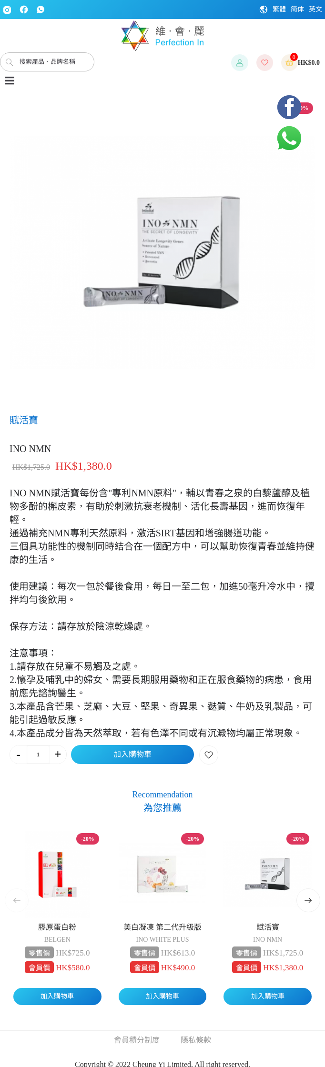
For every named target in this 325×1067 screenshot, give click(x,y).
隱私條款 (196, 1040)
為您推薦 (162, 808)
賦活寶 (267, 927)
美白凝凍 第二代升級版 (162, 927)
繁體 (279, 9)
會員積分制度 (137, 1040)
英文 (315, 9)
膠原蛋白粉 (57, 927)
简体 (297, 9)
